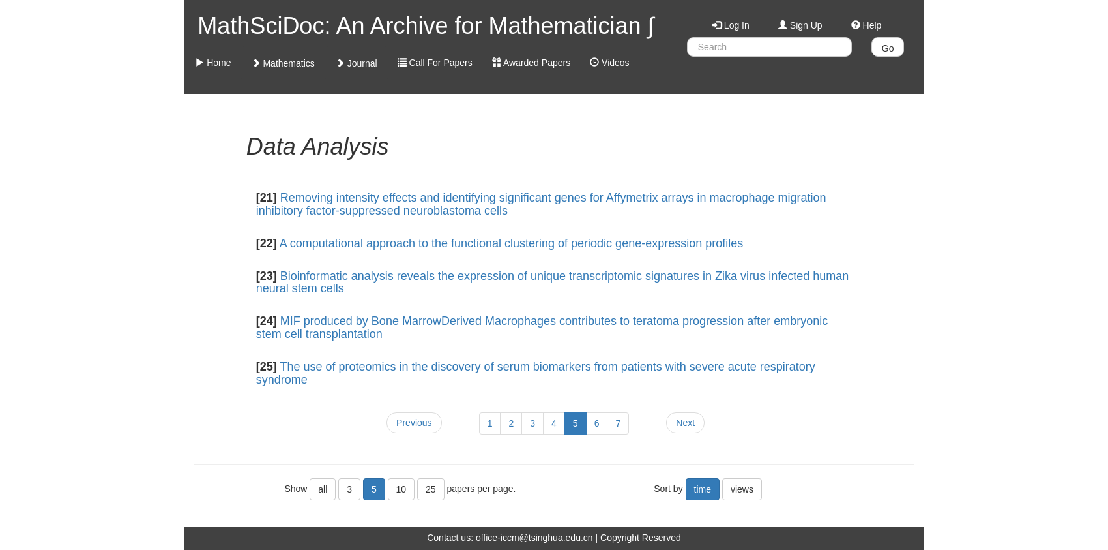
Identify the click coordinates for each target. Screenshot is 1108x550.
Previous (413, 423)
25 (431, 489)
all (322, 489)
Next (685, 423)
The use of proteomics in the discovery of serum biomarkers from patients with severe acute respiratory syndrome (535, 373)
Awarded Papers (531, 62)
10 (401, 489)
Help (866, 25)
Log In (731, 25)
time (702, 489)
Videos (609, 62)
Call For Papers (435, 62)
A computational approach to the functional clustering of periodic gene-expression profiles (511, 243)
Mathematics (283, 63)
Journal (356, 63)
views (742, 489)
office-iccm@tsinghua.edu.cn (534, 537)
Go (888, 48)
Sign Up (800, 25)
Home (213, 62)
